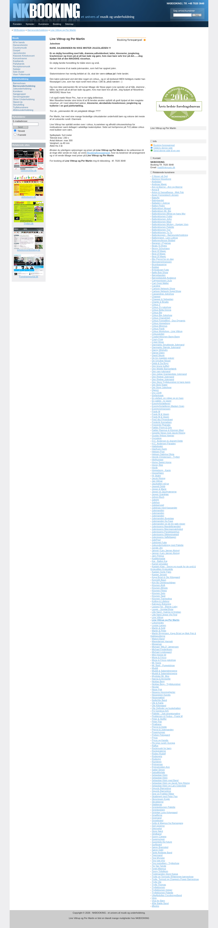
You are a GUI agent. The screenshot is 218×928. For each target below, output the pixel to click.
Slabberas (157, 804)
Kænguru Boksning (161, 604)
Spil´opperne (158, 826)
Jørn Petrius (158, 556)
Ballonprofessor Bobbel (163, 240)
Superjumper (158, 839)
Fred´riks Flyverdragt (162, 419)
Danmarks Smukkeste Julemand (168, 344)
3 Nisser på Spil (160, 176)
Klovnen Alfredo (160, 588)
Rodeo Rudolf (159, 753)
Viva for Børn (158, 900)
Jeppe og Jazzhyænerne (164, 491)
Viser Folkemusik (21, 74)
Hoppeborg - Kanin (161, 470)
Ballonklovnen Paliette (163, 227)
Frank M (156, 411)
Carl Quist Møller (160, 283)
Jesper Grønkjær (160, 494)
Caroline (156, 286)
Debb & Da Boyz (160, 363)
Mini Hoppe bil (159, 654)
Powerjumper (158, 732)
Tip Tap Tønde (159, 866)
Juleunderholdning (22, 88)
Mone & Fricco (159, 657)
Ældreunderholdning (23, 110)
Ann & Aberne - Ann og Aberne (167, 187)
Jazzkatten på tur (160, 483)
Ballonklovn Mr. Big (161, 211)
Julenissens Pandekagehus (165, 532)
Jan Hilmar (157, 481)
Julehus (156, 502)
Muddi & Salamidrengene (164, 671)
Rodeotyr (156, 759)
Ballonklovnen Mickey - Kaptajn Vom (170, 224)
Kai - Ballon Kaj (159, 561)
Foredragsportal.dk (28, 276)
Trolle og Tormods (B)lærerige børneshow (173, 876)
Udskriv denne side (163, 148)
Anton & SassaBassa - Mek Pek (168, 192)
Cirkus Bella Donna (161, 310)
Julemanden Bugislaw (163, 518)
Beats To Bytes (159, 245)
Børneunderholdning (37, 30)
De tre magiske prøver (163, 358)
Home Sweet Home (161, 462)
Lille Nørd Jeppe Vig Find (164, 614)
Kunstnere (43, 24)
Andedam (156, 181)
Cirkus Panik (158, 328)
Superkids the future (162, 842)
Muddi (155, 668)
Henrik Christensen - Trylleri (166, 457)
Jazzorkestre (19, 53)
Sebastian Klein (160, 775)
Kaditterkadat (158, 558)
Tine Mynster (158, 858)
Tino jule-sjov (158, 860)
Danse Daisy (158, 352)
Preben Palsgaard (161, 735)
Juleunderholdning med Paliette (168, 545)
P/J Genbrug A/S (160, 711)
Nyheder (30, 24)
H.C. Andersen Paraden (164, 443)
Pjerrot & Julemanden (163, 729)
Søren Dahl (157, 850)
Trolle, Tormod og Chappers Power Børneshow (175, 879)
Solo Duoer (18, 72)
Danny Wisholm (160, 350)
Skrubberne (158, 802)
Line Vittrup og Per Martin (63, 30)
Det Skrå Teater (160, 384)
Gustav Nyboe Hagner (163, 435)
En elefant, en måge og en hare (168, 398)
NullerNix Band (159, 700)
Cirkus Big (157, 312)
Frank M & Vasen (160, 414)
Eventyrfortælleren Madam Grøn (168, 406)
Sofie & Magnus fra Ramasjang (167, 823)
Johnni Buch (158, 497)
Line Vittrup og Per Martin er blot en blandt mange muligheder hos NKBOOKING (109, 918)
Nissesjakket (158, 697)
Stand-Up (17, 102)
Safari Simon (158, 769)
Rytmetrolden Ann (161, 767)
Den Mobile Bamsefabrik (164, 368)
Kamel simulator (160, 564)
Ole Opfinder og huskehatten (166, 708)
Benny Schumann (161, 248)
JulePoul (156, 540)
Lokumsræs (158, 622)
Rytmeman (157, 764)
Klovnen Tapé (158, 596)
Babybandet (158, 200)
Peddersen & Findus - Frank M (167, 716)
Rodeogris (157, 756)
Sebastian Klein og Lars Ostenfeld (169, 785)
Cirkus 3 (156, 304)
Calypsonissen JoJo (162, 280)
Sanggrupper (19, 94)
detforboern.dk (28, 197)
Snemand (157, 818)
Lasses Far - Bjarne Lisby (165, 606)
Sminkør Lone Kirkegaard (165, 812)
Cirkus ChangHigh (161, 318)
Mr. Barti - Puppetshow (163, 665)
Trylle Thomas (159, 884)
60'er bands (19, 42)
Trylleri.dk (28, 223)
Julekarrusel (158, 505)
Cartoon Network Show (163, 288)
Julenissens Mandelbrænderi (166, 526)
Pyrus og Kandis (160, 740)
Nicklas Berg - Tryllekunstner (166, 684)
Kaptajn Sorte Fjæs (161, 572)
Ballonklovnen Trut (161, 229)
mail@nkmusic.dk (166, 167)
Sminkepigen (158, 810)
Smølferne (157, 815)
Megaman (157, 644)
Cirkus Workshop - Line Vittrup (167, 331)
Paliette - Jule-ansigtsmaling (166, 713)
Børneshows (19, 83)
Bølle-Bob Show (160, 272)
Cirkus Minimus (159, 326)
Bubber (155, 267)
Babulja (155, 197)
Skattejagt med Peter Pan (165, 796)
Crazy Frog (157, 339)
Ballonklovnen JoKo (162, 219)
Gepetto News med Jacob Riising (168, 433)
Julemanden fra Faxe (162, 521)
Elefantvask (158, 395)
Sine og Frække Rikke (163, 793)
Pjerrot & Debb (159, 727)
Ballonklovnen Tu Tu (162, 232)
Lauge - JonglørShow (162, 609)
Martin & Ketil (158, 628)
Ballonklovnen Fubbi (162, 216)
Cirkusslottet (158, 334)
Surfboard (157, 844)
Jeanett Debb (158, 486)
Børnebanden (159, 275)
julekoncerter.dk (29, 170)
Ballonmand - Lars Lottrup (165, 237)
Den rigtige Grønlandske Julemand (169, 374)
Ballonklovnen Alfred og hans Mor (169, 213)
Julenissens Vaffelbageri (164, 537)
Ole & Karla (157, 703)
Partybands (18, 64)
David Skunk (158, 355)
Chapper (156, 296)
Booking (57, 24)
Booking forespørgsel (164, 145)
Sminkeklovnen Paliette (163, 807)
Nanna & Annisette (161, 679)
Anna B (155, 189)
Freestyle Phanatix (161, 425)
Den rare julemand (161, 371)
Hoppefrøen (158, 473)
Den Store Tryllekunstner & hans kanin (171, 382)
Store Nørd (157, 831)
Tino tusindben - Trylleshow (165, 863)
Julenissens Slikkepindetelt (165, 534)
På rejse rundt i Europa (163, 743)
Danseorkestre (20, 45)
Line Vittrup (157, 617)
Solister (17, 69)
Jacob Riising (158, 478)
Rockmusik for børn (161, 748)
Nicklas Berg (158, 681)
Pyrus (155, 737)
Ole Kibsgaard (159, 705)
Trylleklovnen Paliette (162, 892)
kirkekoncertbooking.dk (28, 250)
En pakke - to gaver (161, 401)
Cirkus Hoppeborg (161, 323)
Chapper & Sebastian (162, 299)
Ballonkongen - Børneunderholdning (170, 235)
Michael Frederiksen (162, 649)
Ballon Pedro (158, 205)
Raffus (155, 745)
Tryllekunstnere (20, 107)
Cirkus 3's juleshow (161, 307)
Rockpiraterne (159, 751)
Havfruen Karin (159, 449)
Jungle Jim (157, 548)
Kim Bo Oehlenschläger (164, 582)
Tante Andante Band (162, 852)
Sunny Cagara (159, 836)
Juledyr (155, 499)
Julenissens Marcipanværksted (167, 529)
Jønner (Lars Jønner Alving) (166, 550)
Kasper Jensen (159, 574)
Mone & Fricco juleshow (164, 660)
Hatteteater (157, 446)
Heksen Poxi (158, 451)
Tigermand (157, 855)
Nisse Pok (157, 689)
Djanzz (155, 390)
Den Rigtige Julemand (163, 376)
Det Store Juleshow (161, 387)
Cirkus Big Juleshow (162, 315)
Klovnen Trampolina (162, 598)
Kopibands (18, 61)
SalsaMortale (158, 772)
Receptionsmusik (21, 66)
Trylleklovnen (158, 887)
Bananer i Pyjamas (161, 243)
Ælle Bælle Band (160, 903)
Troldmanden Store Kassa (165, 874)
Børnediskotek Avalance (164, 278)
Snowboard (157, 820)
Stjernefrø (157, 828)
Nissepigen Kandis (161, 695)
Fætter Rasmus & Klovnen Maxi (168, 430)
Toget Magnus (159, 868)
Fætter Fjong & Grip (162, 427)
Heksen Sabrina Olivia (163, 454)
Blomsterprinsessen (162, 262)
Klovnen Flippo (159, 590)
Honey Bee (157, 465)
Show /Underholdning (23, 99)
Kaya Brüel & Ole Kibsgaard (166, 577)
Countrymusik (20, 47)
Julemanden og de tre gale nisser (168, 524)
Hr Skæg (156, 475)
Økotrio (155, 906)
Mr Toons (156, 663)
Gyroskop (157, 438)
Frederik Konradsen (162, 422)
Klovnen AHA (158, 585)
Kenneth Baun (159, 580)
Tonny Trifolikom (160, 871)
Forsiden (17, 24)
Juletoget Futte (159, 542)
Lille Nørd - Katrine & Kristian (166, 612)
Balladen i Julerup (161, 203)
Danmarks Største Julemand (166, 347)
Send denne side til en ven (166, 150)
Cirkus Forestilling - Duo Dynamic (168, 320)
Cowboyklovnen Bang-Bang (166, 336)
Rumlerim (157, 761)
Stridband (157, 834)
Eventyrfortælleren (161, 403)
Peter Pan (157, 721)
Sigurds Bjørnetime (161, 788)
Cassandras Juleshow (163, 294)
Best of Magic (159, 254)
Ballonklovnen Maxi (161, 221)
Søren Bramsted (160, 847)
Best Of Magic (159, 251)
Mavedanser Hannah (162, 641)
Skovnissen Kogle (161, 799)
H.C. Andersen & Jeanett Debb (167, 441)
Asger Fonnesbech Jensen (165, 195)
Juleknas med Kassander (164, 507)
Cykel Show (158, 342)
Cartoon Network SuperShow (166, 291)
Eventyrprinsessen (161, 409)
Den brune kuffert (160, 366)
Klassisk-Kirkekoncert (23, 55)
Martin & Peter (159, 630)
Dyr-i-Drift (157, 393)
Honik (155, 467)
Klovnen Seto (158, 593)
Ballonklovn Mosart (161, 208)
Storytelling (18, 104)
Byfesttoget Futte (160, 270)
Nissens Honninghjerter (163, 692)
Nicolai (155, 687)
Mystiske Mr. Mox (160, 676)
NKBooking (19, 30)
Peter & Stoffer (159, 719)
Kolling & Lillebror (161, 601)
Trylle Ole (157, 882)
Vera (154, 898)
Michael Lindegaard (162, 652)
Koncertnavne (20, 58)
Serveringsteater (21, 96)
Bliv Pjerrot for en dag (163, 259)
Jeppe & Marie (159, 489)
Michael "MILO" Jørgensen (165, 646)
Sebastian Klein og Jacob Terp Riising (171, 783)
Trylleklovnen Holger (162, 890)
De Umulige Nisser (161, 360)
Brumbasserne (159, 264)
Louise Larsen (159, 625)
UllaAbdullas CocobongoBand (167, 895)
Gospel (16, 50)
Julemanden (158, 510)
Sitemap (69, 24)
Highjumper (157, 459)
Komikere (17, 91)
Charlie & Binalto (160, 302)
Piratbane (157, 724)
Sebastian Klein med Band (165, 780)
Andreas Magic (159, 184)
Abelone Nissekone (161, 179)
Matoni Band (158, 638)
